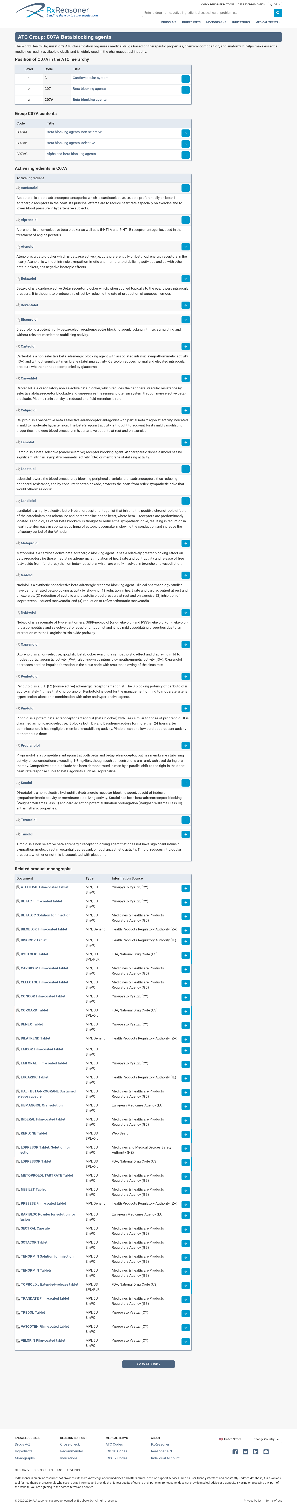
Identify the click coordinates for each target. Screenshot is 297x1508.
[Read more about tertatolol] (186, 820)
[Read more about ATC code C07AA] (186, 133)
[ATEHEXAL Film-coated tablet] (44, 887)
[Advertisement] (138, 1397)
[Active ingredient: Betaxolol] (28, 278)
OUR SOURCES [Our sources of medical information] (43, 1470)
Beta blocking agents (89, 89)
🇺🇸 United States (230, 1439)
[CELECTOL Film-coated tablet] (44, 982)
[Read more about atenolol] (186, 246)
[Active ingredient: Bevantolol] (29, 305)
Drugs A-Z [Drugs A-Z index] (168, 22)
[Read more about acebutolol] (186, 188)
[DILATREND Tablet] (35, 1038)
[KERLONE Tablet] (34, 1133)
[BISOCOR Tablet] (34, 940)
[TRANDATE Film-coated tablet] (45, 1298)
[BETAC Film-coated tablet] (41, 901)
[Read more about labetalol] (186, 469)
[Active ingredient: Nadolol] (27, 575)
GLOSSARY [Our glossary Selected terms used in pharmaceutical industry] (22, 1470)
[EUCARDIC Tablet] (34, 1077)
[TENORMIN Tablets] (36, 1270)
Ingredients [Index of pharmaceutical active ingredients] (24, 1451)
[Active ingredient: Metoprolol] (30, 543)
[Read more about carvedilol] (186, 378)
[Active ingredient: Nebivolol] (28, 612)
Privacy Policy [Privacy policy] (253, 1500)
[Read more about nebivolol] (186, 612)
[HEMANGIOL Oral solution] (42, 1105)
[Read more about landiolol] (186, 501)
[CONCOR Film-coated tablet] (43, 996)
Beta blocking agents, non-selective (74, 132)
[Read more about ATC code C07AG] (186, 155)
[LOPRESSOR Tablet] (36, 1161)
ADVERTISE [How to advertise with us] (74, 1470)
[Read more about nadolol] (186, 575)
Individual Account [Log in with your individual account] (165, 1458)
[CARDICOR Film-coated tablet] (44, 968)
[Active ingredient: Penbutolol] (30, 676)
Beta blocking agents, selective (71, 143)
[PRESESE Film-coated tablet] (43, 1203)
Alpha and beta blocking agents (71, 154)
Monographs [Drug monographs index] (216, 22)
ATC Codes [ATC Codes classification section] (114, 1444)
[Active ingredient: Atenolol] (27, 246)
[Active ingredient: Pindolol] (27, 708)
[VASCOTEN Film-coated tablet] (45, 1326)
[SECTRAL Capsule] (35, 1228)
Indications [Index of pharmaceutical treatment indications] (69, 1458)
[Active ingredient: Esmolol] (27, 442)
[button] (236, 1451)
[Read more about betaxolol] (186, 278)
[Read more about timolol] (186, 834)
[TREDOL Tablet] (33, 1312)
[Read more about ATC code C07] (186, 90)
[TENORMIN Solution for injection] (47, 1256)
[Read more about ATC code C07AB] (186, 144)
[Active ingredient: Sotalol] (26, 783)
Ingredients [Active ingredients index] (191, 22)
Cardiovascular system (90, 78)
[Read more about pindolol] (186, 708)
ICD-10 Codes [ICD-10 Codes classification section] (116, 1451)
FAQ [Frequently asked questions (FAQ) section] (59, 1470)
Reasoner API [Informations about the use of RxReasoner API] (161, 1451)
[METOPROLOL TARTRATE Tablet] (47, 1175)
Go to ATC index (148, 1364)
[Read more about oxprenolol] (186, 644)
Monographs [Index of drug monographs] (25, 1458)
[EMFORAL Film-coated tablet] (44, 1063)
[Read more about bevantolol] (186, 305)
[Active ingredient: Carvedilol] (29, 378)
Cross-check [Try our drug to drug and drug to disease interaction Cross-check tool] (70, 1444)
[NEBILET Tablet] (33, 1189)
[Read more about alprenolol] (186, 220)
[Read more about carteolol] (186, 346)
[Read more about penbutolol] (186, 676)
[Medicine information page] (186, 888)
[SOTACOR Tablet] (34, 1242)
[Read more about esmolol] (186, 442)
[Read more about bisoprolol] (186, 319)
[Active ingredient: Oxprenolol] (30, 644)
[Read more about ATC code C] (186, 79)
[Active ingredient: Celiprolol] (29, 410)
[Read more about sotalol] (186, 783)
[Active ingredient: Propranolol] (30, 745)
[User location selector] (263, 1439)
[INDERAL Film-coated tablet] (43, 1119)
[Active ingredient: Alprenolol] (29, 220)
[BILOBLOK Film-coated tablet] (44, 929)
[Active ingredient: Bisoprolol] (29, 319)
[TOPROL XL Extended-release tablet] (49, 1284)
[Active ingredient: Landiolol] (28, 501)
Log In (275, 4)
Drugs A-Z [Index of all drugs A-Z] (22, 1444)
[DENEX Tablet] (32, 1024)
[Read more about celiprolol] (186, 410)
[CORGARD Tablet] (34, 1010)
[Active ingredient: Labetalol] (28, 469)
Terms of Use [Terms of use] (274, 1500)
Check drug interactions (217, 4)
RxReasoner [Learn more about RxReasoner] (160, 1444)
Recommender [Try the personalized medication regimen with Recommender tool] (71, 1451)
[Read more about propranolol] (186, 745)
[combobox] (208, 13)
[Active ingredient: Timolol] (27, 834)
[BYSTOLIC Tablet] (34, 954)
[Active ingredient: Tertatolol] (29, 820)
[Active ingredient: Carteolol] (28, 346)
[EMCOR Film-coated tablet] (42, 1049)
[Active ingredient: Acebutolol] (29, 188)
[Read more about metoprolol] (186, 543)
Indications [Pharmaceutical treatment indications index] (241, 22)
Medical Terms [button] (267, 22)
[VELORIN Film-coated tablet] (43, 1340)
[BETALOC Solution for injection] (46, 915)
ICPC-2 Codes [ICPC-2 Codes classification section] (116, 1458)
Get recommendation (251, 4)
